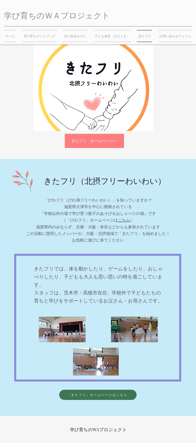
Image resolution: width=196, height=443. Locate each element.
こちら (124, 220)
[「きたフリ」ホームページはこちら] (98, 395)
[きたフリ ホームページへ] (94, 141)
